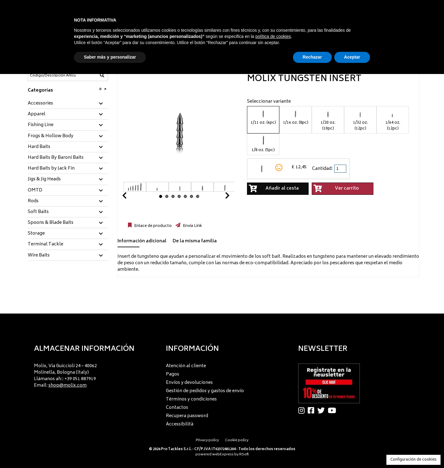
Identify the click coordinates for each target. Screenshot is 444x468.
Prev (132, 197)
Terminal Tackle (45, 244)
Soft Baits (38, 212)
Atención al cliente (186, 366)
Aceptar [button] (352, 57)
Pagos (172, 374)
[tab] (68, 104)
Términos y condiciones (191, 399)
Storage (36, 233)
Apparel (36, 114)
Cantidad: (322, 169)
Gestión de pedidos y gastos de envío (205, 391)
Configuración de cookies (413, 460)
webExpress (223, 455)
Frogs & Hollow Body (50, 136)
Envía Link (192, 226)
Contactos (177, 408)
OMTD (35, 190)
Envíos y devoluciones (189, 383)
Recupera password (187, 416)
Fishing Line (40, 125)
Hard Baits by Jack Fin (51, 168)
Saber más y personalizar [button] (110, 57)
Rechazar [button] (312, 57)
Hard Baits (39, 147)
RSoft (244, 455)
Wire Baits (39, 255)
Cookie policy (237, 440)
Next (220, 197)
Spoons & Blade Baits (50, 223)
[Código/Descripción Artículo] (53, 75)
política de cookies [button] (273, 36)
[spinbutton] (340, 168)
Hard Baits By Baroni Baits (56, 158)
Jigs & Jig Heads (44, 179)
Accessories (40, 103)
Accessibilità (179, 424)
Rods (33, 201)
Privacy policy (207, 440)
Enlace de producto (152, 226)
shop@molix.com (67, 385)
